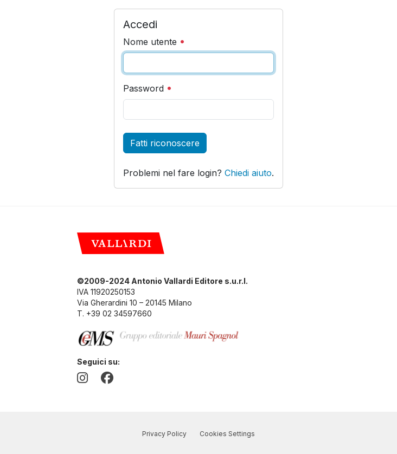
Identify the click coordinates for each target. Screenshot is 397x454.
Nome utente (154, 41)
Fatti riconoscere (165, 143)
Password (147, 88)
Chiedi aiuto (248, 172)
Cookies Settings (227, 434)
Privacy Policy (164, 434)
